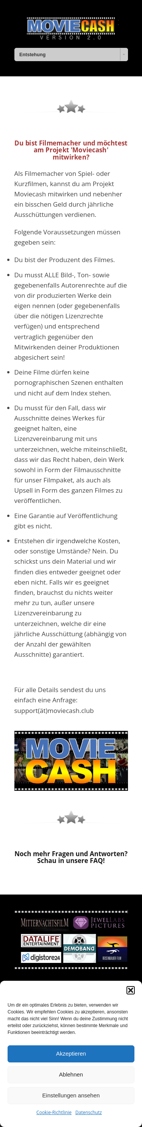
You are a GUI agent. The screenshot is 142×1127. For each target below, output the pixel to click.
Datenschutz (88, 1112)
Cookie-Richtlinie (54, 1112)
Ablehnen (71, 1074)
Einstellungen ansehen (71, 1095)
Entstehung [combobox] (32, 54)
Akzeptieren (71, 1053)
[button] (130, 990)
